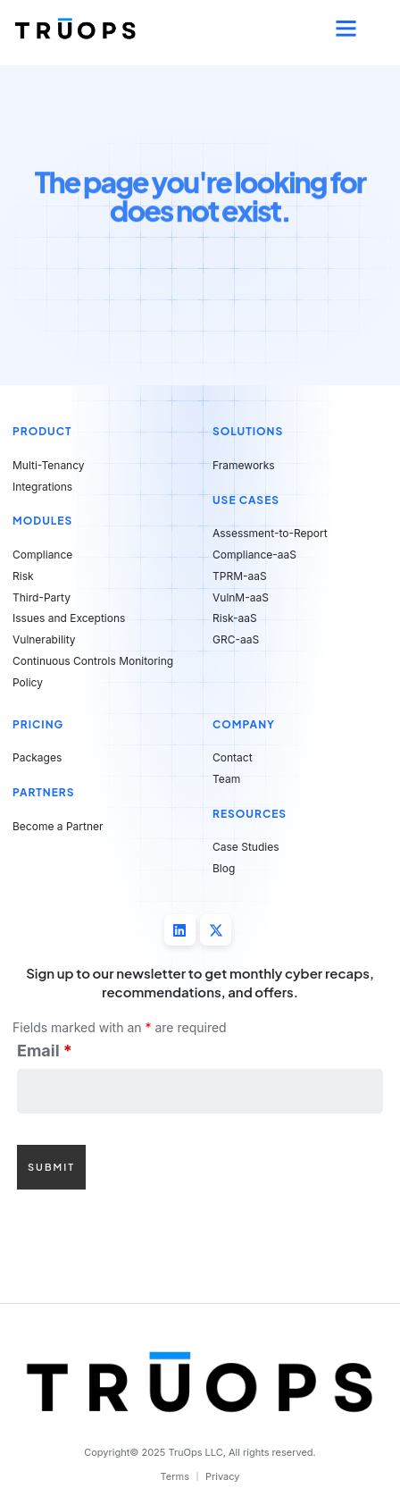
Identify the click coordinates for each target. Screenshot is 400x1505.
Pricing (37, 724)
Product (42, 431)
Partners (43, 792)
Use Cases (245, 500)
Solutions (247, 431)
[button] (345, 29)
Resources (249, 813)
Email (44, 1051)
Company (243, 724)
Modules (42, 520)
